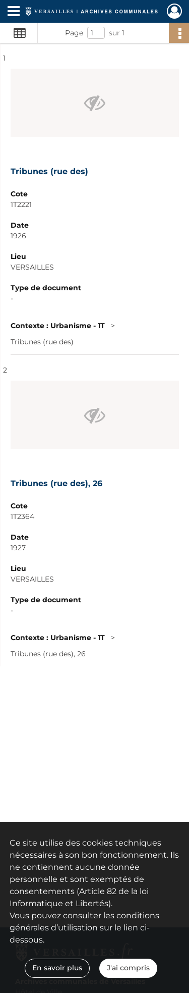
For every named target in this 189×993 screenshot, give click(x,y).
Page (74, 32)
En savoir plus (57, 967)
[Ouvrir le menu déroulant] (14, 12)
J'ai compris (128, 967)
